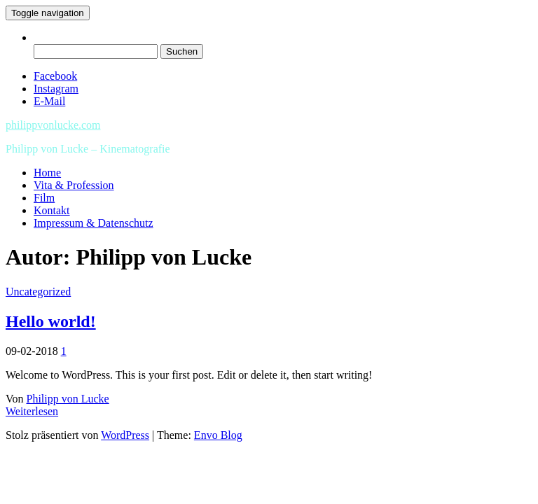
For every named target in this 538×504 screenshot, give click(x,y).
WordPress (125, 435)
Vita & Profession (74, 185)
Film (44, 198)
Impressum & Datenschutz (93, 223)
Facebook (55, 76)
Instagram (56, 88)
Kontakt (52, 210)
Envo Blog (218, 435)
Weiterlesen (32, 411)
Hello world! (51, 321)
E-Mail (49, 101)
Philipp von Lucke (68, 399)
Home (47, 172)
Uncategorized (38, 292)
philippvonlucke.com (53, 125)
